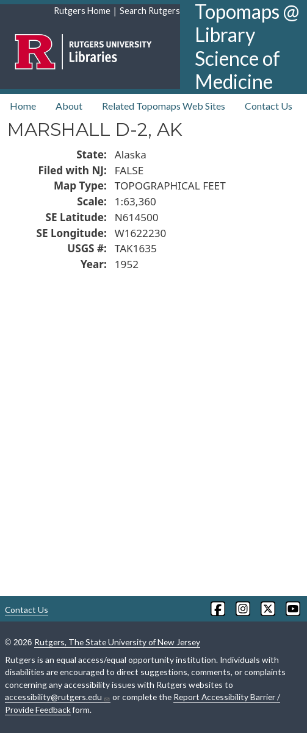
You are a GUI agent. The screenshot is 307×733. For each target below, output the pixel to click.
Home (23, 106)
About (69, 106)
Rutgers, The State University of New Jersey (117, 642)
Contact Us (268, 106)
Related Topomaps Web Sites (163, 106)
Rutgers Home (82, 10)
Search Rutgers (150, 10)
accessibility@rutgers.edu (57, 697)
